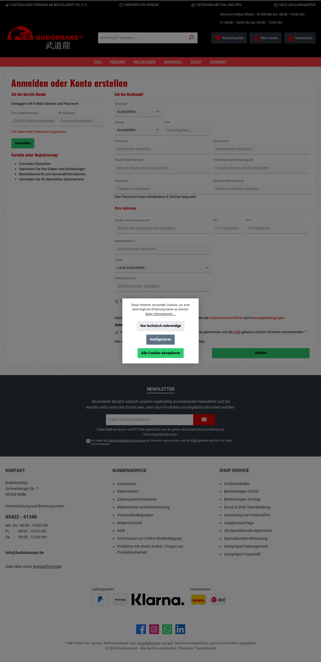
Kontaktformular (47, 566)
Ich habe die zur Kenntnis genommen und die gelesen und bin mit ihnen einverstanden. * (213, 332)
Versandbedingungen (135, 515)
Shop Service (234, 470)
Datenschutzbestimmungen (127, 440)
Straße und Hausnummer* (132, 220)
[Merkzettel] (229, 38)
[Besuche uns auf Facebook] (141, 629)
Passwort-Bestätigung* (228, 181)
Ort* (249, 220)
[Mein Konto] (265, 38)
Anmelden (23, 143)
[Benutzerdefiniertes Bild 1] (100, 599)
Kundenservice (130, 470)
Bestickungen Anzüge (242, 499)
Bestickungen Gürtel (241, 491)
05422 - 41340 (255, 14)
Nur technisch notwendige (160, 326)
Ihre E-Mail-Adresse (24, 113)
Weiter (261, 353)
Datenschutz (128, 491)
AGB (237, 332)
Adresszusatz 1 (125, 241)
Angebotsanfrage (239, 523)
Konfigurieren (160, 339)
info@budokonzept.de (24, 552)
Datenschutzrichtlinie (226, 318)
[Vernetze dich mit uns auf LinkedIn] (180, 629)
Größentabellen (237, 484)
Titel (167, 122)
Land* (119, 260)
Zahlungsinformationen (137, 499)
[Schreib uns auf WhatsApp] (167, 629)
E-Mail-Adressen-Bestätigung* (233, 160)
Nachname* (221, 141)
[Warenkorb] (300, 38)
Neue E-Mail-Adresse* (129, 160)
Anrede (119, 122)
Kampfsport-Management (246, 546)
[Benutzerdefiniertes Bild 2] (120, 599)
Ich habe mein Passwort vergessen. (38, 132)
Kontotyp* (121, 104)
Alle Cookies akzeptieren (160, 353)
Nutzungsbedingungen (267, 318)
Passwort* (122, 181)
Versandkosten (148, 643)
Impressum (126, 484)
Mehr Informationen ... (161, 314)
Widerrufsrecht (129, 523)
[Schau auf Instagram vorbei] (154, 629)
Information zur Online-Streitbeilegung (149, 538)
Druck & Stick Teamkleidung (247, 507)
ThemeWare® (205, 648)
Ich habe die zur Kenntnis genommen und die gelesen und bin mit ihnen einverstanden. (161, 442)
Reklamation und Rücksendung (143, 507)
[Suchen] (191, 37)
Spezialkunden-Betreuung (245, 538)
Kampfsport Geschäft (242, 554)
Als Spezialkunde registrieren (248, 530)
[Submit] (204, 419)
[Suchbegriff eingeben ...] (142, 37)
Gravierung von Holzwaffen (247, 515)
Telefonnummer (125, 278)
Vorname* (121, 141)
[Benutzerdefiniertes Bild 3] (157, 599)
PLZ (216, 220)
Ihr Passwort (66, 113)
